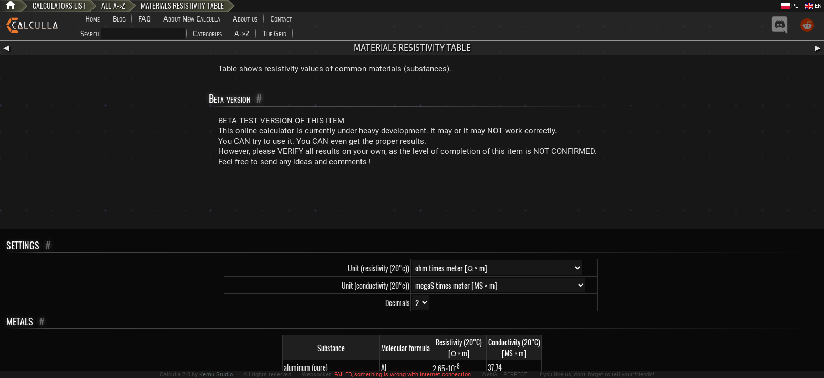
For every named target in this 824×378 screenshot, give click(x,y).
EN (813, 6)
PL (789, 6)
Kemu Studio (216, 374)
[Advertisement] (412, 200)
